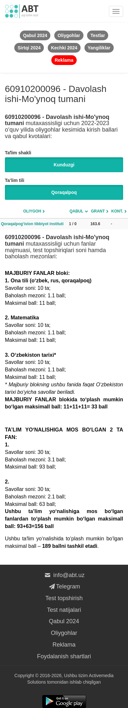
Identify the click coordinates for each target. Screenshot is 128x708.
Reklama (63, 644)
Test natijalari (64, 610)
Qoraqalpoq (64, 192)
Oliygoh (32, 211)
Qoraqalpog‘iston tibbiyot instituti (32, 224)
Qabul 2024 (64, 621)
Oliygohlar (64, 633)
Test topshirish (64, 598)
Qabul (76, 211)
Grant (98, 211)
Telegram (64, 586)
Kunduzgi (64, 164)
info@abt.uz (64, 575)
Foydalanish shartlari (64, 656)
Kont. (117, 211)
